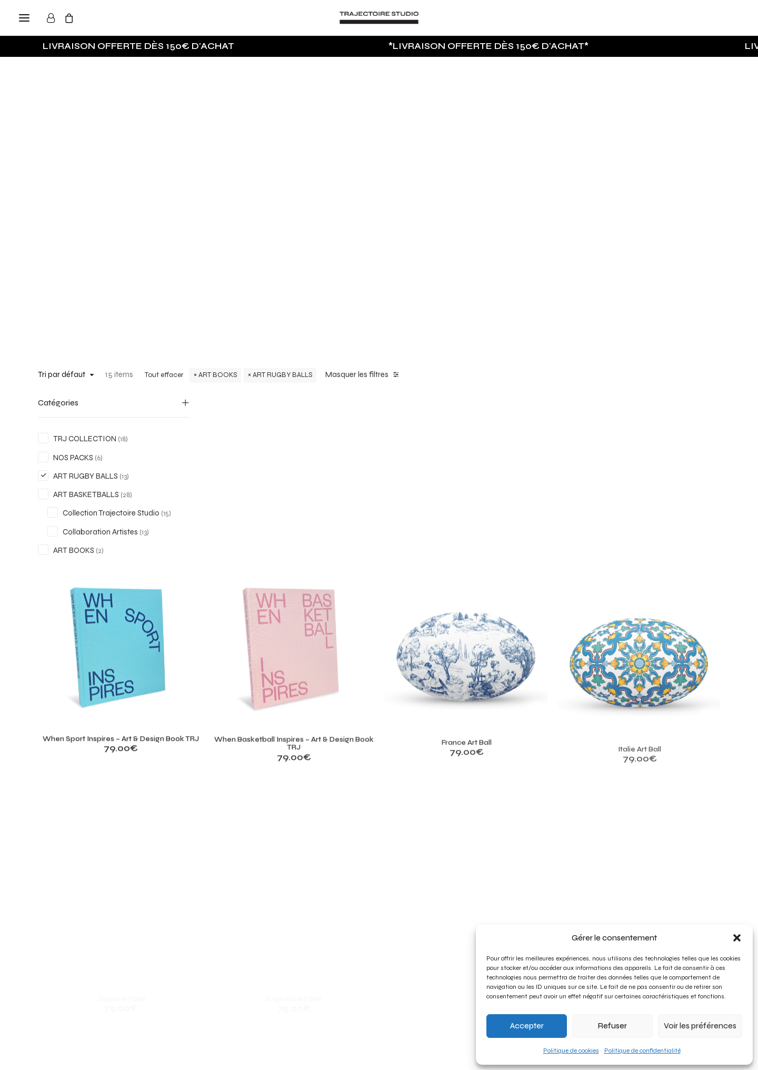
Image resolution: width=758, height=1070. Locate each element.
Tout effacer (164, 375)
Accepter (527, 1026)
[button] (737, 938)
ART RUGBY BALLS (282, 375)
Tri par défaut (61, 374)
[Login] (55, 18)
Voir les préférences (700, 1026)
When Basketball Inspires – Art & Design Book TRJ (400, 568)
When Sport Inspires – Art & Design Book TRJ (270, 547)
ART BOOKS (217, 375)
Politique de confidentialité (642, 1050)
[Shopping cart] (73, 18)
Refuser (612, 1026)
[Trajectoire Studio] (379, 18)
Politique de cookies (571, 1050)
